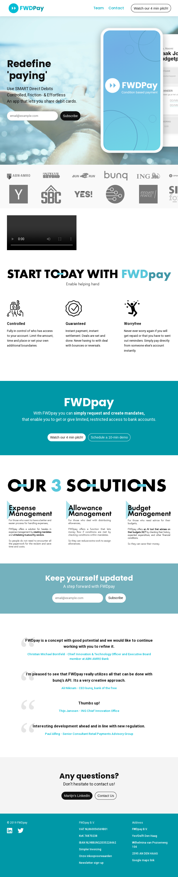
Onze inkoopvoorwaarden (95, 856)
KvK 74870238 (88, 836)
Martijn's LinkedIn (77, 796)
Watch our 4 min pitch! (151, 8)
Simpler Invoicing (90, 849)
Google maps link (143, 860)
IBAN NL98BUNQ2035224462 (97, 842)
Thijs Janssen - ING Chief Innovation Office (89, 711)
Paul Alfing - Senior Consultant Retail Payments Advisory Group (89, 734)
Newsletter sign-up (91, 862)
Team (98, 8)
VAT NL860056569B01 (93, 829)
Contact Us (106, 796)
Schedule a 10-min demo (109, 437)
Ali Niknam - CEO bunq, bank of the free (89, 688)
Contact (116, 8)
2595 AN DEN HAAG (145, 853)
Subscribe (70, 116)
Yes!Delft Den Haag (144, 836)
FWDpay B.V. (140, 829)
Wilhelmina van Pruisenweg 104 (150, 844)
